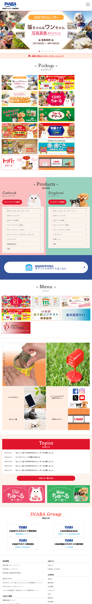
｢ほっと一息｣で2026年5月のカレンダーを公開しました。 (29, 409)
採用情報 (50, 555)
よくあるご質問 (53, 567)
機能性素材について (9, 554)
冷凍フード (57, 196)
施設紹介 (50, 558)
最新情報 (50, 538)
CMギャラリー (7, 567)
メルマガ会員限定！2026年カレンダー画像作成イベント (21, 545)
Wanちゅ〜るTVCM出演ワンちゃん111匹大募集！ (19, 580)
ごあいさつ (51, 545)
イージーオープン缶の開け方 (12, 557)
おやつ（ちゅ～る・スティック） (18, 168)
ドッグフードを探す (59, 159)
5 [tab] (52, 51)
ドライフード (11, 196)
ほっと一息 (6, 570)
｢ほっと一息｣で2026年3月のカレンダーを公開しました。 (29, 422)
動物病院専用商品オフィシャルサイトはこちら (52, 224)
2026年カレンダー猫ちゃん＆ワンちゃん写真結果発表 (20, 573)
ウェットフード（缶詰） (15, 182)
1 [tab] (39, 51)
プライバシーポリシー (55, 574)
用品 (8, 206)
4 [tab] (49, 51)
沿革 (49, 548)
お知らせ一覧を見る (46, 435)
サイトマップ (52, 577)
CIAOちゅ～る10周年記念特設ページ (14, 577)
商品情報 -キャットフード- (11, 522)
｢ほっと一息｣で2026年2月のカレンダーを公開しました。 (29, 427)
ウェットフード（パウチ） (16, 186)
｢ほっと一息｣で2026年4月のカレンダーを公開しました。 (29, 418)
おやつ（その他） (13, 177)
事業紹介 (50, 551)
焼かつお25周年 (8, 583)
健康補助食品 (11, 201)
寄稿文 (50, 535)
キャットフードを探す (13, 159)
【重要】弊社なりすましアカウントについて (46, 56)
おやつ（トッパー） (14, 172)
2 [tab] (42, 51)
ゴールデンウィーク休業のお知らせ (22, 414)
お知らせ (50, 522)
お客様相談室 (52, 570)
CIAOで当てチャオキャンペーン (13, 541)
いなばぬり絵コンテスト (10, 586)
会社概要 (50, 541)
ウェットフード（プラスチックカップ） (21, 191)
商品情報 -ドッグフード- (10, 525)
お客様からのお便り (54, 525)
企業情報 (51, 531)
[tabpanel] (46, 30)
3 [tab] (46, 51)
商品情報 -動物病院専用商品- (12, 529)
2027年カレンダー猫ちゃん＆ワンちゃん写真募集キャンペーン (23, 538)
